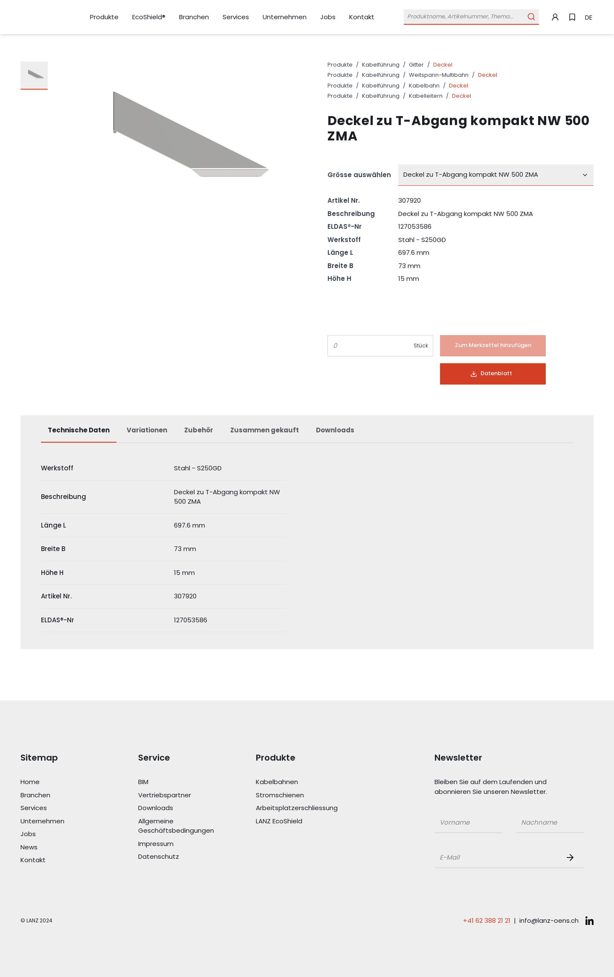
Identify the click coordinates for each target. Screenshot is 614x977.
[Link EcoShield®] (148, 17)
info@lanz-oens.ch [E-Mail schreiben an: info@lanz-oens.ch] (549, 920)
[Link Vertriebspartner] (176, 795)
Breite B (340, 265)
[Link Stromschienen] (294, 795)
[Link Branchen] (194, 17)
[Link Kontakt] (361, 17)
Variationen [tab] (147, 430)
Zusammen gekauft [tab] (264, 430)
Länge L (340, 252)
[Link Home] (58, 782)
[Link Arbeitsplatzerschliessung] (294, 808)
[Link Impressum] (176, 844)
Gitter (416, 65)
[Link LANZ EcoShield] (294, 821)
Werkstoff (344, 239)
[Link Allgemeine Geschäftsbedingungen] (176, 826)
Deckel (442, 65)
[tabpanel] (307, 544)
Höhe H (339, 278)
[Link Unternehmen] (285, 17)
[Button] (493, 345)
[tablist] (307, 434)
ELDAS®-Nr (344, 226)
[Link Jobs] (328, 17)
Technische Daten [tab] (79, 430)
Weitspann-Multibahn (439, 75)
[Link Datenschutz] (176, 857)
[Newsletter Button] (572, 857)
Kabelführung (381, 65)
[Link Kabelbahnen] (294, 782)
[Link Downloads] (176, 808)
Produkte (340, 65)
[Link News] (58, 847)
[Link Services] (236, 17)
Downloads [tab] (335, 430)
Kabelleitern (426, 96)
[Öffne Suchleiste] (471, 16)
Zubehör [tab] (198, 430)
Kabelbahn (424, 86)
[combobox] (496, 175)
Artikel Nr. (343, 200)
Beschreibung (351, 213)
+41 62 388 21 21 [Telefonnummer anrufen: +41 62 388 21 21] (486, 920)
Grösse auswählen (359, 174)
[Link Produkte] (104, 17)
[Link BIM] (176, 782)
